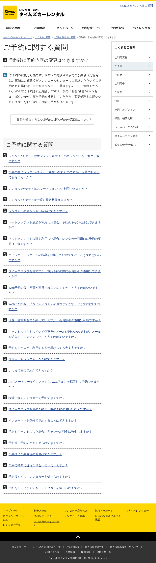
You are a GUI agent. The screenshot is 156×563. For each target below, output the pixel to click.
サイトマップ (19, 547)
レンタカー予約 (12, 524)
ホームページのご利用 (132, 127)
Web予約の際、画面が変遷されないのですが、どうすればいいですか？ (53, 290)
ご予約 (132, 66)
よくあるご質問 (143, 5)
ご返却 (132, 92)
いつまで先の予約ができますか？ (31, 370)
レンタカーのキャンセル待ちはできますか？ (38, 211)
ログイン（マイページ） (14, 517)
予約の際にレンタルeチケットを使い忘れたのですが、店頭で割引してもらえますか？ (54, 174)
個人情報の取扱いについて (124, 547)
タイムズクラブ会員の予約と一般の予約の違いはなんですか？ (50, 409)
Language (127, 5)
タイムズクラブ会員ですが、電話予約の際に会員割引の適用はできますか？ (55, 273)
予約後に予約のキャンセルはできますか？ (37, 443)
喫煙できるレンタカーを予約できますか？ (37, 398)
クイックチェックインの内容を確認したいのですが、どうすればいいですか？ (55, 257)
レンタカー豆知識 (74, 516)
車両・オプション (132, 109)
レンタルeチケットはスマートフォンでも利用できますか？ (48, 189)
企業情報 (70, 552)
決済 (132, 101)
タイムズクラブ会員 (132, 136)
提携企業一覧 (104, 552)
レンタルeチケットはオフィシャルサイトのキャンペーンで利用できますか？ (54, 158)
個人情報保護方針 (94, 547)
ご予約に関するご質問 (64, 37)
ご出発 (132, 75)
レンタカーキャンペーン (47, 523)
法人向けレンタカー (137, 510)
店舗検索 (39, 28)
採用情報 (86, 552)
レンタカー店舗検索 (76, 510)
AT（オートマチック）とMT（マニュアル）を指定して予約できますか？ (54, 384)
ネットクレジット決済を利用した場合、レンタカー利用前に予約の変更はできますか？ (55, 241)
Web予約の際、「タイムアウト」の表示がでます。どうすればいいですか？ (55, 306)
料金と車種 (13, 28)
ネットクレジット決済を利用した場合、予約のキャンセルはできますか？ (55, 224)
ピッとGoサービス (132, 144)
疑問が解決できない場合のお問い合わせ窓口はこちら (53, 119)
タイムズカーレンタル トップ (17, 37)
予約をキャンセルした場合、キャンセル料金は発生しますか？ (50, 431)
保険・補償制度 (132, 118)
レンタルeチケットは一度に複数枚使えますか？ (41, 200)
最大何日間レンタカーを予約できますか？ (37, 359)
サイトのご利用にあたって (46, 547)
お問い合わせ (52, 552)
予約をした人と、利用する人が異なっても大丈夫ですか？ (47, 348)
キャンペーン (65, 28)
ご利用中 (132, 83)
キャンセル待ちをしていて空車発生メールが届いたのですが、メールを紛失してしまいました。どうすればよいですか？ (55, 334)
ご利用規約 (73, 547)
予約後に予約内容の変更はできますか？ (35, 454)
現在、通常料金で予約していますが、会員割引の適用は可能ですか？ (55, 320)
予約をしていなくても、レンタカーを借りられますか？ (46, 488)
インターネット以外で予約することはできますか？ (43, 420)
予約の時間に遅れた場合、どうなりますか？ (38, 465)
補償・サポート (104, 510)
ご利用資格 (132, 57)
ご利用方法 (117, 28)
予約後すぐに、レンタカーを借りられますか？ (40, 476)
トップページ (10, 510)
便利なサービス (91, 28)
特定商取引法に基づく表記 (108, 517)
